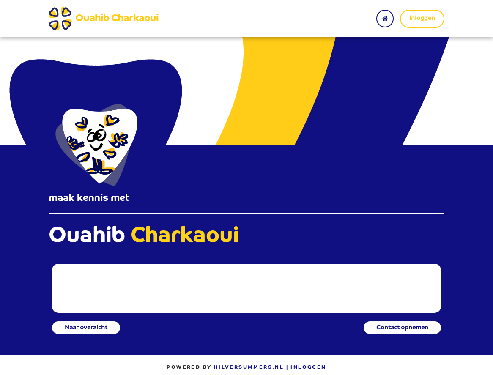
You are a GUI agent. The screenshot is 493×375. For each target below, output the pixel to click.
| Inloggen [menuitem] (306, 367)
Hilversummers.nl (249, 367)
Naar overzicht (86, 328)
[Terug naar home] (385, 18)
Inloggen (422, 19)
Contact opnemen (402, 328)
